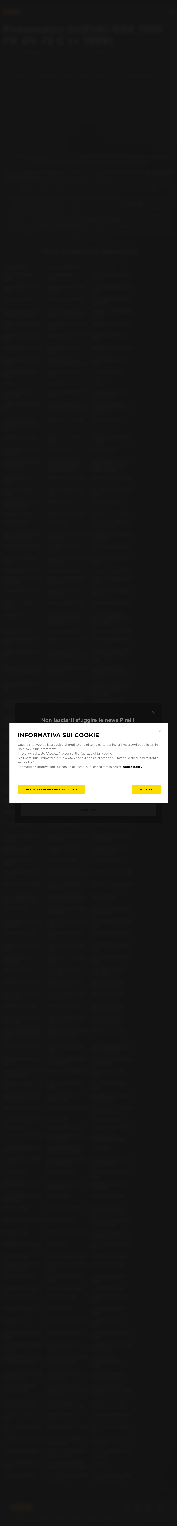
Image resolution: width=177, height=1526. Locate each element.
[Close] (160, 731)
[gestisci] (51, 789)
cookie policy (132, 766)
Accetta (146, 789)
